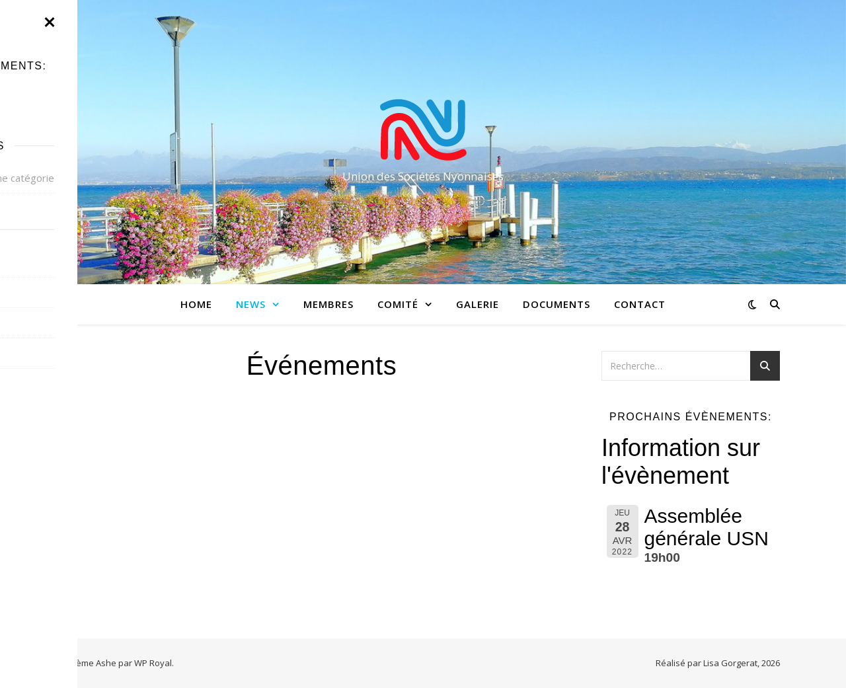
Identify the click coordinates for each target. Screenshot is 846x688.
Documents (556, 304)
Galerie (477, 304)
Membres (328, 304)
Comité (397, 304)
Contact (640, 304)
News (251, 304)
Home (196, 304)
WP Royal (153, 663)
